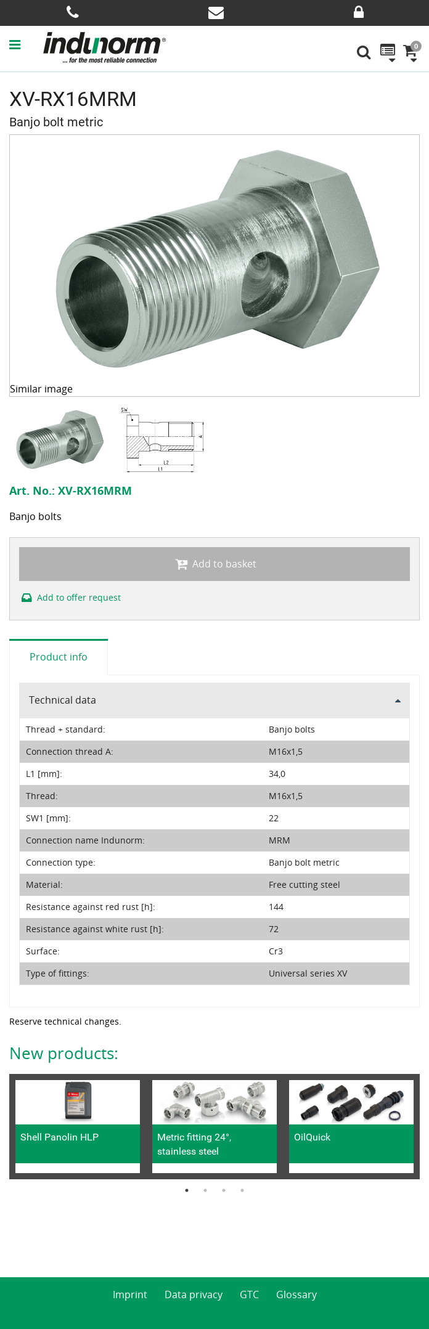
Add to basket (214, 564)
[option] (60, 439)
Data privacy (194, 1294)
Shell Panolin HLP (59, 1137)
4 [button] (242, 1190)
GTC (249, 1294)
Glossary (296, 1294)
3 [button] (224, 1190)
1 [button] (187, 1190)
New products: (63, 1053)
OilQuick (312, 1137)
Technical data (62, 700)
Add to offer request (70, 597)
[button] (25, 44)
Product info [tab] (59, 657)
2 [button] (205, 1190)
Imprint (130, 1294)
